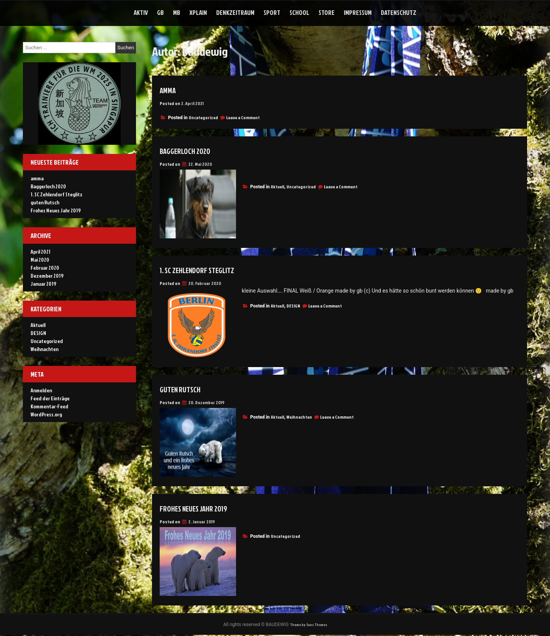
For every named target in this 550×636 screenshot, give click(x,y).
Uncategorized (203, 117)
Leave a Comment (243, 117)
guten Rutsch (185, 388)
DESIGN (293, 306)
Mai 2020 (40, 259)
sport (272, 12)
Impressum (358, 12)
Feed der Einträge (50, 398)
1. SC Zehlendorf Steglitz (206, 269)
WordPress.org (46, 414)
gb (160, 12)
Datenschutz (398, 12)
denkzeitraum (235, 12)
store (327, 12)
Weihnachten (299, 417)
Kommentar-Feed (49, 406)
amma (170, 89)
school (299, 12)
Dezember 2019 (47, 275)
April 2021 (40, 251)
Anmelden (41, 390)
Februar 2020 (45, 267)
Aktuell (277, 186)
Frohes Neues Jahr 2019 (202, 508)
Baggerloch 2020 (191, 150)
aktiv (141, 12)
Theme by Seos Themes (308, 625)
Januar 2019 (43, 283)
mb (176, 12)
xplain (198, 12)
